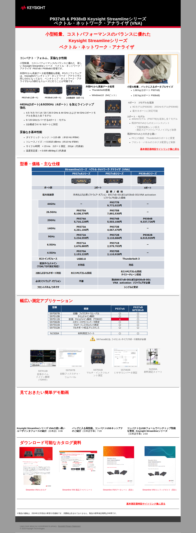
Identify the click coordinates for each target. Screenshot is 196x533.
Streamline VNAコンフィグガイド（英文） (159, 490)
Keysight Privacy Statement (69, 526)
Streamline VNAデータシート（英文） (118, 490)
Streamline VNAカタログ (36, 490)
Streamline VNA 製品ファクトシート (77, 490)
